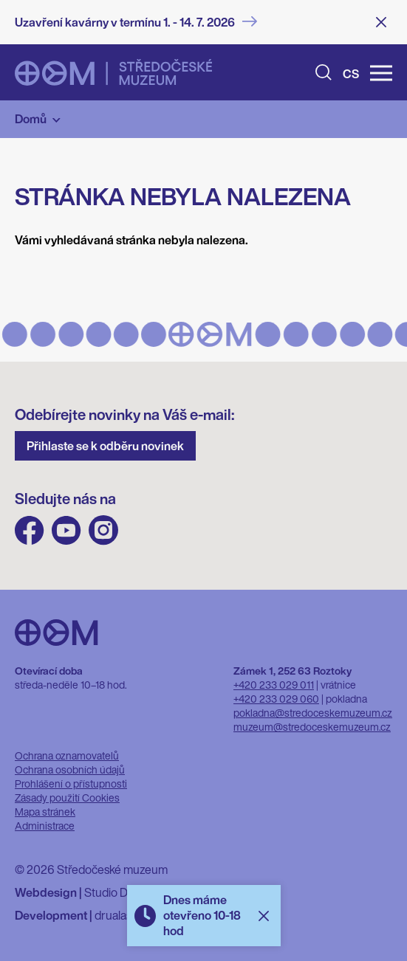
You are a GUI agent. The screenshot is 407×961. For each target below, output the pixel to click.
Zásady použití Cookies (67, 797)
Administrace (45, 825)
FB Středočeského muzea (29, 530)
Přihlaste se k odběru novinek (105, 446)
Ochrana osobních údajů (70, 769)
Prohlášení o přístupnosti (71, 783)
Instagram (103, 530)
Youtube (66, 530)
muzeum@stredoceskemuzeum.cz (312, 726)
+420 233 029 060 (276, 698)
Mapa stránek (45, 811)
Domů (31, 119)
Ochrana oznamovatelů (67, 755)
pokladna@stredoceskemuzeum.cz (312, 712)
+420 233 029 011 (273, 684)
